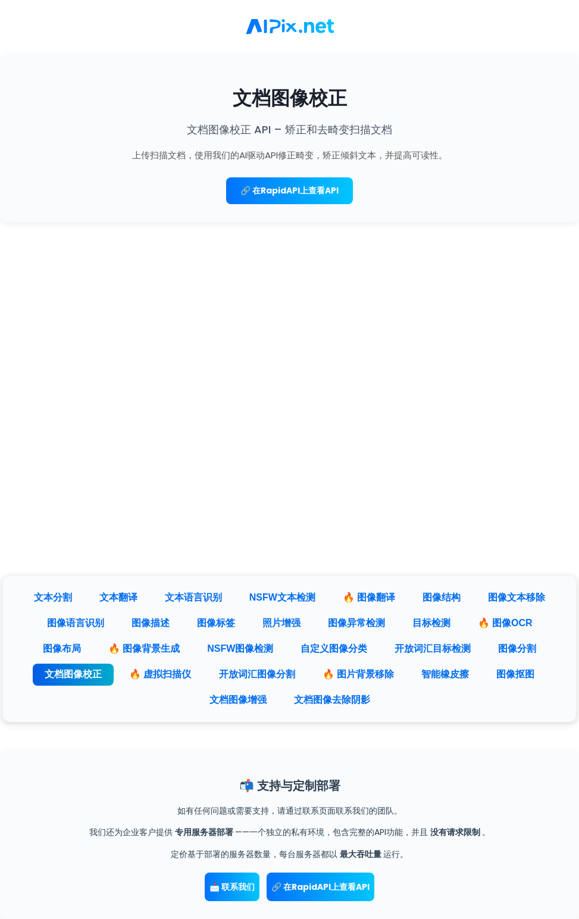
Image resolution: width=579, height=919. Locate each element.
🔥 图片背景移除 (358, 674)
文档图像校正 (73, 674)
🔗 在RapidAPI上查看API (289, 190)
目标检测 (431, 623)
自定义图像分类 (334, 648)
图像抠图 (515, 674)
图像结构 (441, 597)
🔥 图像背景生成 (144, 648)
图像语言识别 (75, 623)
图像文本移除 (516, 597)
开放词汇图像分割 (257, 674)
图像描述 (151, 623)
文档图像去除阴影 (332, 700)
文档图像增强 (238, 700)
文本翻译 (118, 597)
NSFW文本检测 (282, 597)
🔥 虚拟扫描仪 (160, 674)
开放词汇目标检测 (433, 648)
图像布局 (62, 648)
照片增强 (281, 623)
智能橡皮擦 (445, 674)
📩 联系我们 (232, 887)
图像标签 (216, 623)
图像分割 (517, 648)
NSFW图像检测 (240, 648)
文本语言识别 (193, 597)
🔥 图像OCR (505, 623)
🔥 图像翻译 (369, 597)
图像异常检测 (356, 623)
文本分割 (53, 597)
